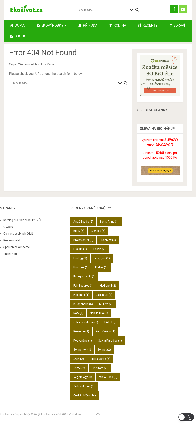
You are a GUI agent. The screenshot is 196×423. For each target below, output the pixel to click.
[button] (186, 417)
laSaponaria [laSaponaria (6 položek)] (83, 304)
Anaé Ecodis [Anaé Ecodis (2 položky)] (83, 221)
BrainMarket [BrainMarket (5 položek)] (83, 240)
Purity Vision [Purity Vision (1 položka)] (105, 331)
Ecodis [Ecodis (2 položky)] (99, 249)
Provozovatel (11, 240)
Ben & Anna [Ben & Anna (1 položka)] (109, 221)
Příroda (87, 25)
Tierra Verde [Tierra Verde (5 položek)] (100, 358)
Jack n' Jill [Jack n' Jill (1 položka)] (104, 294)
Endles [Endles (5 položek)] (101, 267)
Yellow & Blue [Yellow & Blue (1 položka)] (84, 386)
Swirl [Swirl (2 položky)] (78, 358)
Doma (17, 25)
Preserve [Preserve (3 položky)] (81, 331)
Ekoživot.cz (7, 414)
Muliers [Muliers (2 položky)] (106, 304)
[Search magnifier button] (137, 10)
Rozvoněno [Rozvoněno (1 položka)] (82, 340)
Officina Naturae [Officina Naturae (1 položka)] (85, 322)
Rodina (117, 25)
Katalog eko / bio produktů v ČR (22, 220)
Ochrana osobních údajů (18, 233)
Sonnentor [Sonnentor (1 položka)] (82, 349)
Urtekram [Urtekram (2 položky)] (100, 368)
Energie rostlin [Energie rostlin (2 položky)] (84, 276)
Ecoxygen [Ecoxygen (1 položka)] (102, 258)
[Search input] (102, 10)
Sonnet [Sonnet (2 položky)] (104, 349)
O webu (8, 226)
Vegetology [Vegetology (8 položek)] (82, 377)
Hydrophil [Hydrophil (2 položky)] (108, 285)
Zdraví (177, 25)
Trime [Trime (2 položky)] (79, 368)
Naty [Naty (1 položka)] (78, 313)
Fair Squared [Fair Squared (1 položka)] (83, 285)
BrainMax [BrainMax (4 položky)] (108, 240)
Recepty (148, 25)
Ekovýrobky (50, 25)
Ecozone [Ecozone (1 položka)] (81, 267)
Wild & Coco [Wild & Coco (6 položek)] (107, 377)
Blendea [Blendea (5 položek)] (98, 230)
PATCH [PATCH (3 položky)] (110, 322)
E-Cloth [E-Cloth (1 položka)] (80, 249)
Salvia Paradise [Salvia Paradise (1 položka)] (110, 340)
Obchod (19, 36)
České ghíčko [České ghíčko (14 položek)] (84, 395)
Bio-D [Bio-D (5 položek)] (78, 230)
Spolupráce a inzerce (16, 247)
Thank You (10, 253)
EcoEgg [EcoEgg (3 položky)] (80, 258)
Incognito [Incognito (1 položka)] (81, 294)
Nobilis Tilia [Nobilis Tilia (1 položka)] (99, 313)
